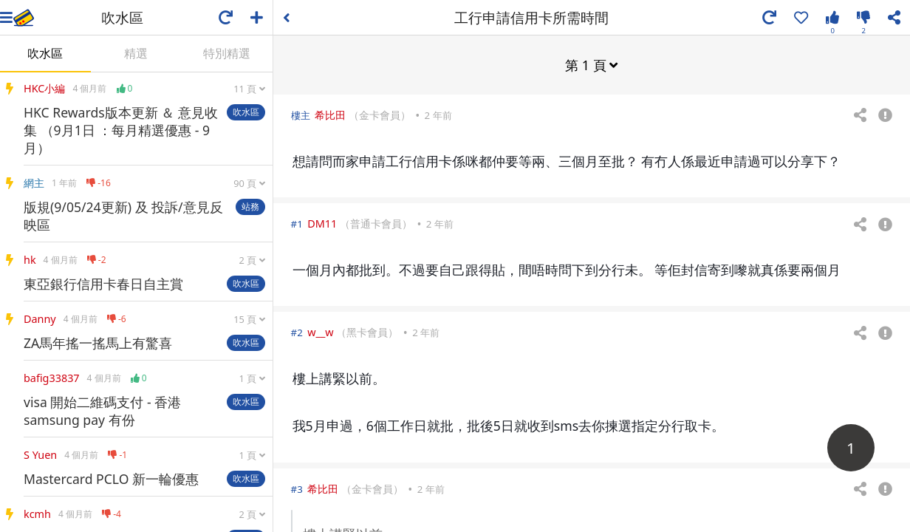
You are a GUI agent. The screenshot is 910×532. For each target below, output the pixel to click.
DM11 (322, 223)
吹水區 (45, 53)
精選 (136, 53)
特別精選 (226, 53)
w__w (320, 331)
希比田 (330, 114)
